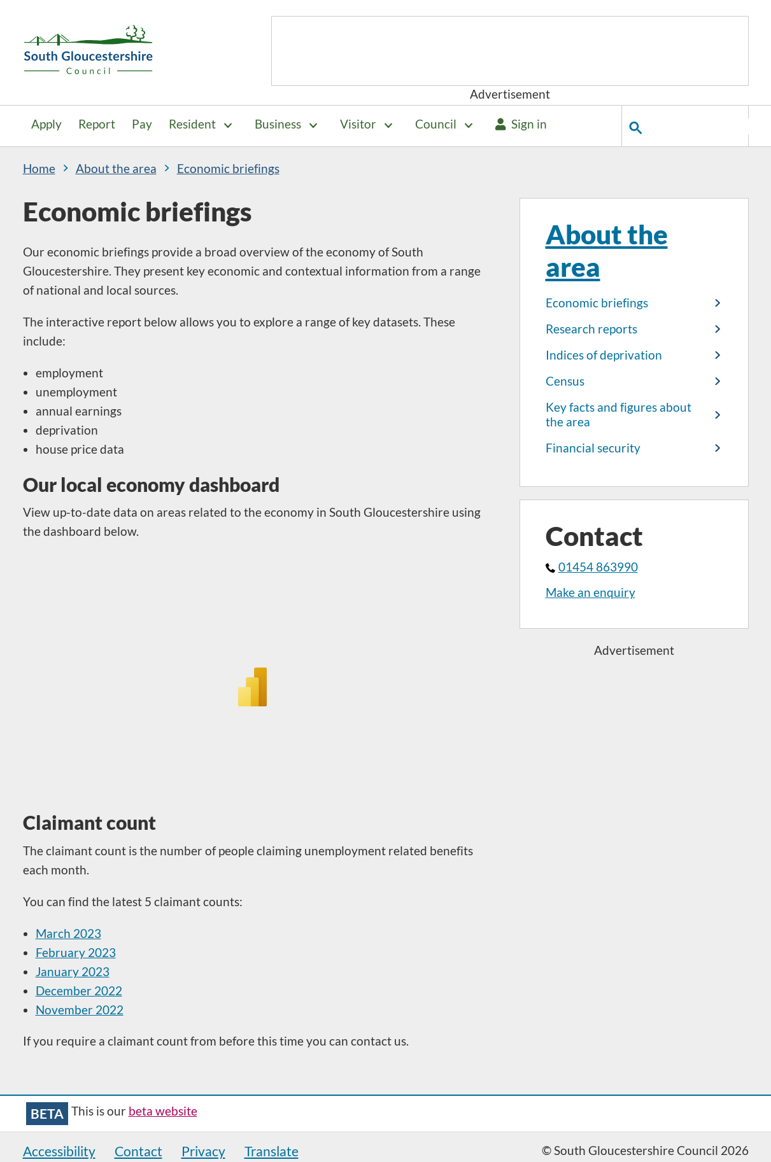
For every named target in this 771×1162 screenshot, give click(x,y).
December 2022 (79, 991)
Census (565, 381)
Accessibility (59, 1151)
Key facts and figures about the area (618, 414)
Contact (138, 1151)
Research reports (591, 329)
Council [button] (435, 124)
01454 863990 (592, 567)
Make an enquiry (590, 592)
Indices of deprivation (604, 355)
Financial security (593, 448)
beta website (163, 1111)
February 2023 (76, 953)
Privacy (203, 1151)
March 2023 (68, 934)
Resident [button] (192, 124)
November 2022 (80, 1010)
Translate (271, 1151)
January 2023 (73, 972)
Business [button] (278, 124)
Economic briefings (597, 303)
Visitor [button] (358, 124)
